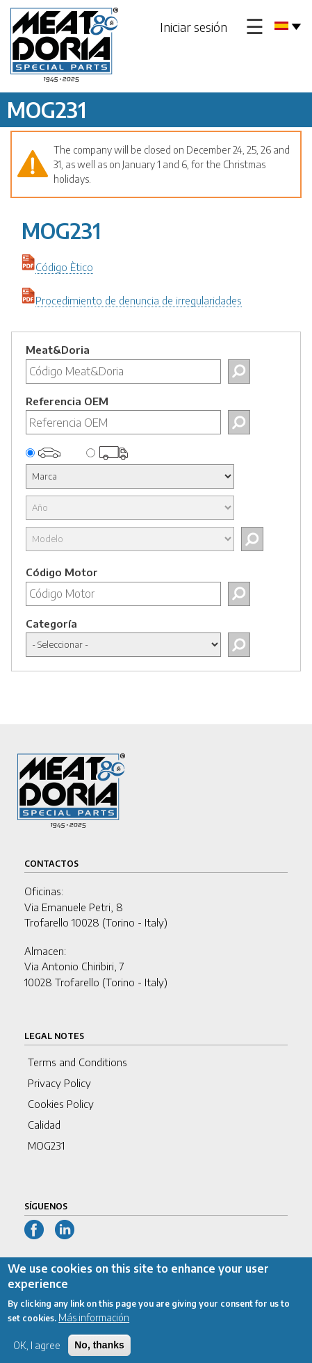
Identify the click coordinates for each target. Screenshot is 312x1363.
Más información (93, 1326)
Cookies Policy (61, 1103)
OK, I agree (36, 1354)
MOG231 (46, 1145)
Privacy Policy (59, 1083)
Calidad (44, 1124)
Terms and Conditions (77, 1062)
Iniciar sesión (193, 27)
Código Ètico (64, 267)
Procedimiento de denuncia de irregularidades (138, 300)
